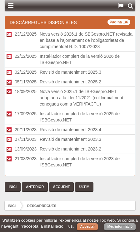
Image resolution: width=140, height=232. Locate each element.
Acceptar (87, 226)
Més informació (119, 226)
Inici (12, 206)
